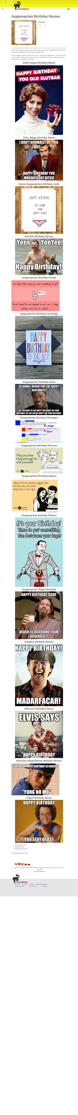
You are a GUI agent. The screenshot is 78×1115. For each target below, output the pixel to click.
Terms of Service (50, 867)
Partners (29, 867)
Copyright (39, 869)
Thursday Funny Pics (20, 845)
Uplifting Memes (19, 847)
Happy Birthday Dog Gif (21, 849)
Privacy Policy (59, 867)
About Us (16, 867)
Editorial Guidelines (38, 867)
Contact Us (23, 867)
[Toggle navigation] (2, 9)
